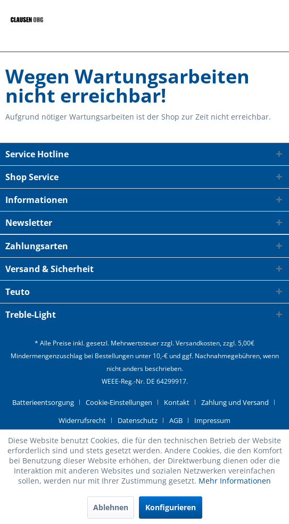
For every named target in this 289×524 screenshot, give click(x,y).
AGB (176, 420)
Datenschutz (138, 420)
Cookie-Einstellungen (119, 402)
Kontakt (176, 402)
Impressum (212, 420)
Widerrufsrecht (82, 420)
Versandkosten (198, 343)
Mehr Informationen (235, 481)
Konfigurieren (170, 507)
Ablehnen (110, 507)
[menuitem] (47, 402)
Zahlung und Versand (235, 402)
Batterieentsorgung (43, 402)
